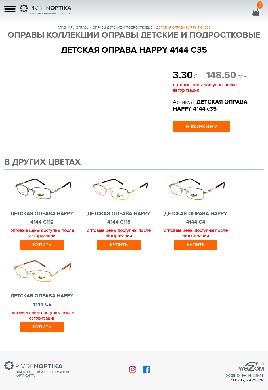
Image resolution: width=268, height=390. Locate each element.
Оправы (82, 27)
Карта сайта (25, 375)
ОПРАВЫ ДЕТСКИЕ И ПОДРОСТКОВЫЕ (123, 27)
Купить (42, 245)
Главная (65, 27)
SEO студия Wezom (247, 380)
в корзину (201, 126)
